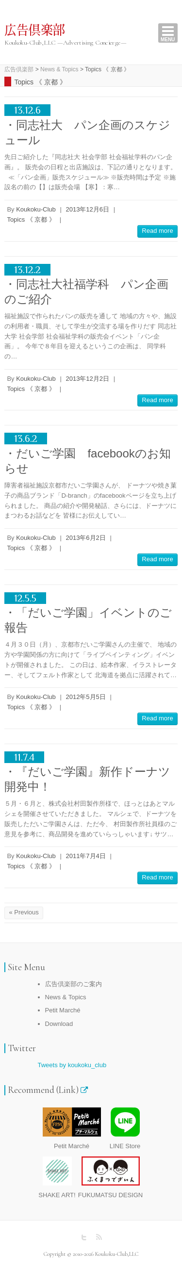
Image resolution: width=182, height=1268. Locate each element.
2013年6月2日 (85, 537)
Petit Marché (63, 1010)
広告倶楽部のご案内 (73, 984)
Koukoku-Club (36, 209)
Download (59, 1023)
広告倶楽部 (34, 30)
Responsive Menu (168, 33)
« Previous (23, 912)
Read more (157, 230)
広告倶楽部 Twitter (84, 1237)
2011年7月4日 (85, 856)
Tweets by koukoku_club (72, 1065)
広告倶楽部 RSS (98, 1237)
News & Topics (65, 997)
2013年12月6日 (87, 209)
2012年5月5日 (85, 696)
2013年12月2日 (87, 378)
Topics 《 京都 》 (31, 219)
